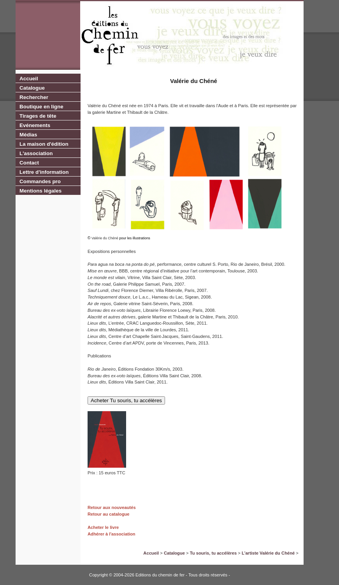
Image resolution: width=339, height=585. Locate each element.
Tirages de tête (37, 116)
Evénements (34, 125)
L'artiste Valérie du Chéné (268, 553)
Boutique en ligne (41, 107)
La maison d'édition (44, 144)
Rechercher (33, 97)
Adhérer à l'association (111, 534)
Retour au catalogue (109, 514)
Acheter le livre (103, 527)
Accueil (28, 78)
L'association (36, 153)
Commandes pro (40, 181)
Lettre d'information (44, 172)
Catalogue (32, 88)
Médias (28, 135)
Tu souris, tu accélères (213, 553)
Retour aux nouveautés (112, 507)
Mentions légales (40, 191)
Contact (29, 163)
